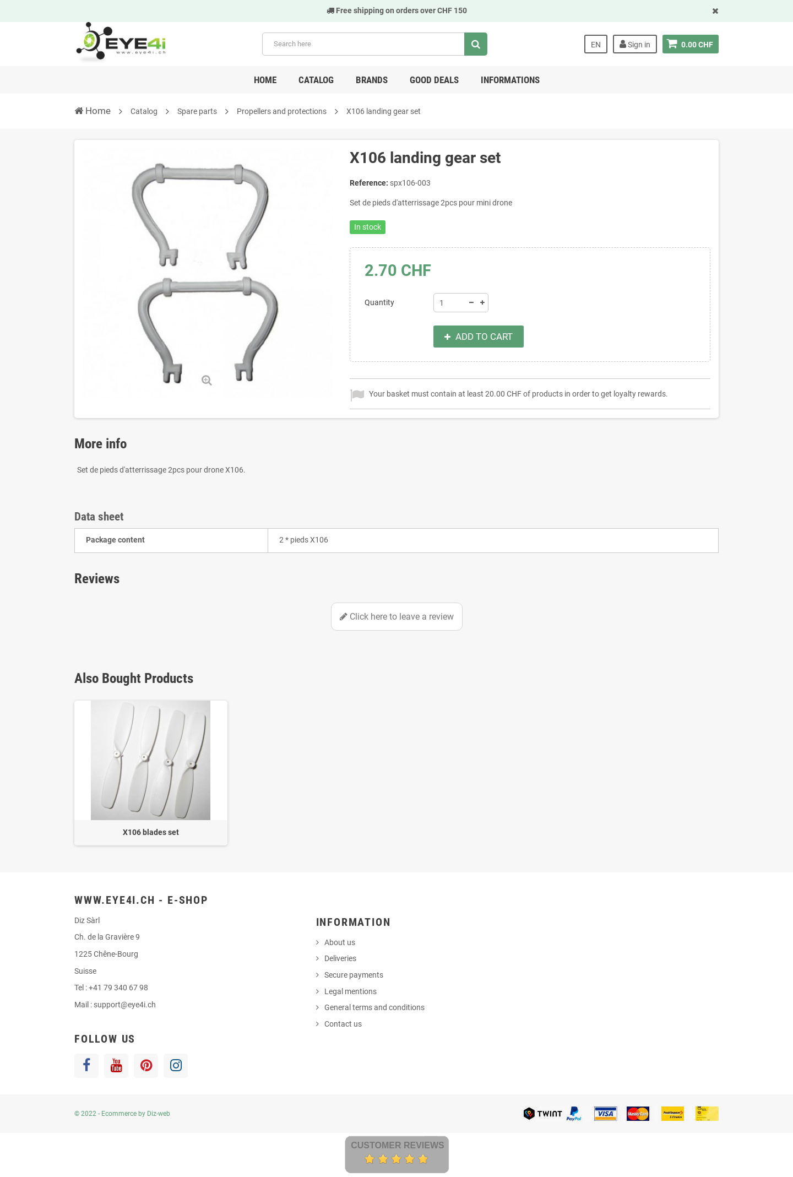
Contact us (343, 1023)
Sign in (635, 44)
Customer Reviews (397, 1145)
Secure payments (353, 974)
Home (265, 79)
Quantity (379, 302)
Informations (510, 79)
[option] (151, 773)
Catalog (316, 79)
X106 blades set (151, 832)
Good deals (434, 79)
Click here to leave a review (397, 616)
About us (339, 942)
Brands (372, 79)
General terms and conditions (374, 1007)
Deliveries (340, 958)
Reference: (369, 182)
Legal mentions (350, 991)
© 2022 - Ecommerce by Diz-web (122, 1114)
